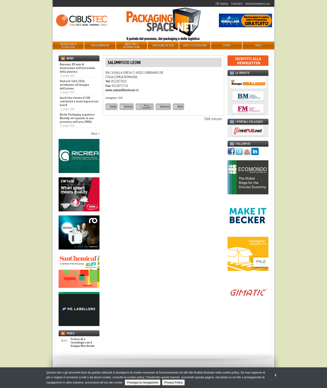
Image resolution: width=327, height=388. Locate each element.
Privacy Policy (173, 382)
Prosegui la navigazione (142, 382)
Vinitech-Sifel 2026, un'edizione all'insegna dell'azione (74, 84)
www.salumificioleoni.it (122, 90)
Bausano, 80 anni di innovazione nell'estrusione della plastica (77, 67)
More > (95, 133)
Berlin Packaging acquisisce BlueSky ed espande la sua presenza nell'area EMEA (77, 118)
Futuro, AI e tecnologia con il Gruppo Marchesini (76, 342)
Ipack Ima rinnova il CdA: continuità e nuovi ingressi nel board (79, 101)
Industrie (216, 118)
